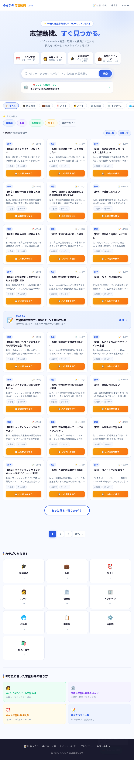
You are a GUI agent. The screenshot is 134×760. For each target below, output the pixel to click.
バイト (51, 122)
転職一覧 (124, 133)
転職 (22, 122)
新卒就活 (36, 122)
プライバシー (86, 746)
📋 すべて (11, 105)
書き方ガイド (68, 122)
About (125, 5)
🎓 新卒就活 (29, 105)
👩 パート (79, 105)
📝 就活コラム (100, 5)
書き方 (114, 5)
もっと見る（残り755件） (67, 510)
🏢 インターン (115, 105)
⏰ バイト (62, 105)
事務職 (9, 122)
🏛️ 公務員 (96, 105)
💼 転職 (46, 105)
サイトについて (68, 746)
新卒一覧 (110, 133)
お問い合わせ (103, 746)
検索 (105, 74)
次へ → (79, 534)
